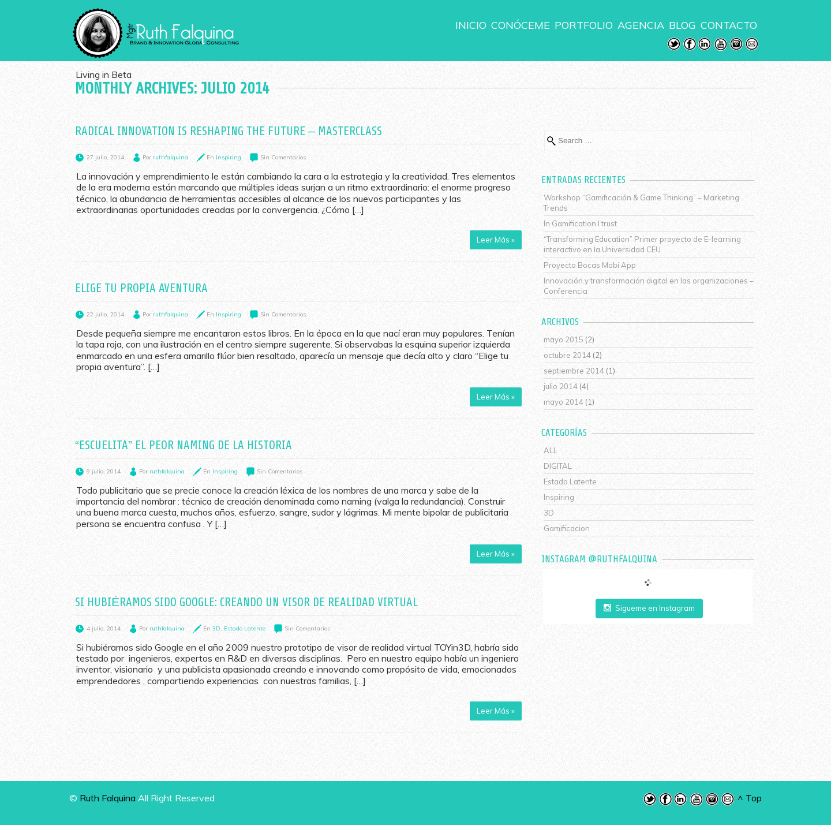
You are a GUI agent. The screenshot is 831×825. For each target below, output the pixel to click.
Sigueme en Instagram (649, 608)
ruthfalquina (170, 157)
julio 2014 (561, 386)
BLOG (682, 25)
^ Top (750, 798)
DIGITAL (558, 466)
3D (216, 628)
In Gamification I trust (580, 223)
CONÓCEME (520, 25)
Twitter (674, 44)
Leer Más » (496, 239)
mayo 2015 (563, 339)
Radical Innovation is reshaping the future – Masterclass (228, 131)
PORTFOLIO (584, 25)
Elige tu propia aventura (141, 288)
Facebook (690, 44)
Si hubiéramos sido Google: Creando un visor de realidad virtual (246, 602)
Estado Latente (244, 628)
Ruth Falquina (108, 798)
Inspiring (228, 157)
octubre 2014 (567, 355)
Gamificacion (567, 528)
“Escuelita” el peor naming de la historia (183, 445)
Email (752, 44)
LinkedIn (705, 44)
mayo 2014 (563, 401)
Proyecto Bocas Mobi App (590, 265)
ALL (550, 450)
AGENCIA (640, 25)
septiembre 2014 (574, 370)
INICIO (470, 25)
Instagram (736, 44)
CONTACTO (729, 25)
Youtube (721, 44)
